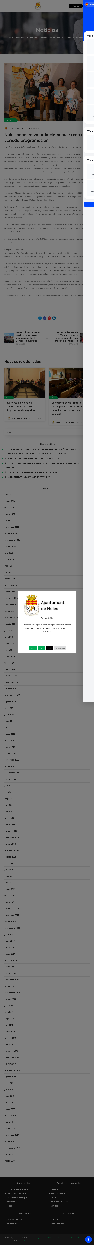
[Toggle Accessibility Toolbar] (88, 1239)
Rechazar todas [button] (60, 648)
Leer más (33, 648)
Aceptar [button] (41, 648)
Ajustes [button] (49, 648)
